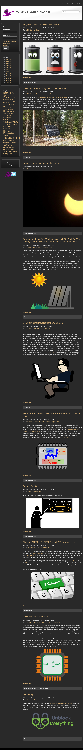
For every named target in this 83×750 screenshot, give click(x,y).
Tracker (13, 142)
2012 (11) (9, 78)
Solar (15, 140)
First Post (6, 142)
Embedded (9, 104)
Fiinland (8, 115)
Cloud (5, 120)
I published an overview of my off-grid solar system (52, 97)
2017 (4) (8, 67)
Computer (7, 154)
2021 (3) (8, 59)
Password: (7, 35)
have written (34, 332)
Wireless (7, 118)
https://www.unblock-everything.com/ (61, 703)
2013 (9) (8, 76)
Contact (78, 3)
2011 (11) (9, 80)
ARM (5, 135)
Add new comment (30, 82)
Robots (11, 147)
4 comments (28, 739)
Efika (4, 140)
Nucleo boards (29, 555)
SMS (11, 100)
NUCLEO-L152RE (50, 353)
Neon (5, 149)
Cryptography (10, 122)
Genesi (6, 100)
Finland (6, 129)
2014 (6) (8, 74)
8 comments (28, 317)
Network (7, 93)
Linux (5, 111)
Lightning (6, 147)
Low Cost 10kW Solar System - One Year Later (45, 88)
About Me (60, 3)
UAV (11, 109)
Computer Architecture (37, 622)
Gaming (8, 107)
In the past (26, 332)
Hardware (7, 131)
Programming (11, 137)
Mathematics (8, 133)
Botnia (9, 124)
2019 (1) (8, 63)
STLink (27, 563)
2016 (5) (8, 70)
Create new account (9, 41)
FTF (10, 140)
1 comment (27, 407)
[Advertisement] (10, 216)
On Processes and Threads (36, 616)
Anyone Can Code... (32, 486)
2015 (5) (8, 72)
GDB (68, 561)
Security (7, 144)
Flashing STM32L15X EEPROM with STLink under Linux (49, 542)
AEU (4, 115)
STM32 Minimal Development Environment (43, 323)
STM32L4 (65, 437)
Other (13, 102)
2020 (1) (8, 61)
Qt (4, 107)
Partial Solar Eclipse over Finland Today (41, 163)
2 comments (28, 610)
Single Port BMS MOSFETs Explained (41, 24)
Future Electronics (10, 125)
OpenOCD (74, 561)
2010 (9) (8, 82)
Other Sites (69, 3)
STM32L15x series (37, 553)
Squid (5, 124)
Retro (12, 118)
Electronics (9, 97)
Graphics (6, 109)
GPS (15, 151)
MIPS (10, 111)
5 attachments (43, 688)
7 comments (28, 157)
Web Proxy (28, 694)
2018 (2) (8, 65)
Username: (7, 30)
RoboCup (6, 102)
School (11, 113)
